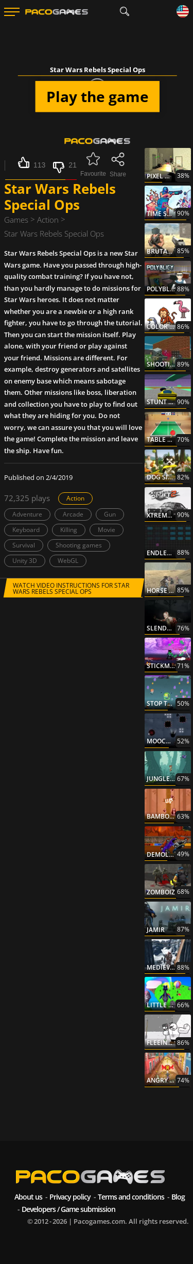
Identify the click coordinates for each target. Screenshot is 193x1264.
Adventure (27, 514)
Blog (178, 1197)
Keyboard (26, 529)
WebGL (68, 560)
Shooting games (79, 545)
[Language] (183, 12)
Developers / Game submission (68, 1209)
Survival (23, 545)
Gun (110, 514)
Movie (106, 529)
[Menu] (12, 12)
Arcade (73, 514)
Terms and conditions (131, 1197)
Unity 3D (24, 560)
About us (28, 1197)
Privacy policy (70, 1197)
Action (75, 498)
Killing (68, 529)
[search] (124, 12)
